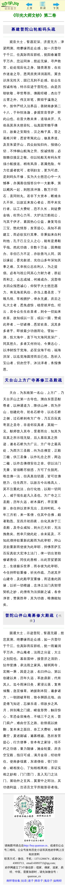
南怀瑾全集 (13, 880)
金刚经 (58, 880)
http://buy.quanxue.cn (35, 845)
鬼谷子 (48, 880)
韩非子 (39, 880)
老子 (31, 880)
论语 (24, 880)
